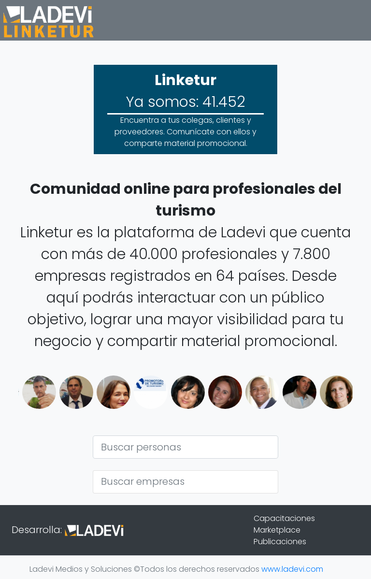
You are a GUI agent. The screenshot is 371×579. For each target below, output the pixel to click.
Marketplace (277, 530)
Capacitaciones (284, 518)
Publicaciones (280, 541)
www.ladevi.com (292, 569)
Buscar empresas (143, 481)
